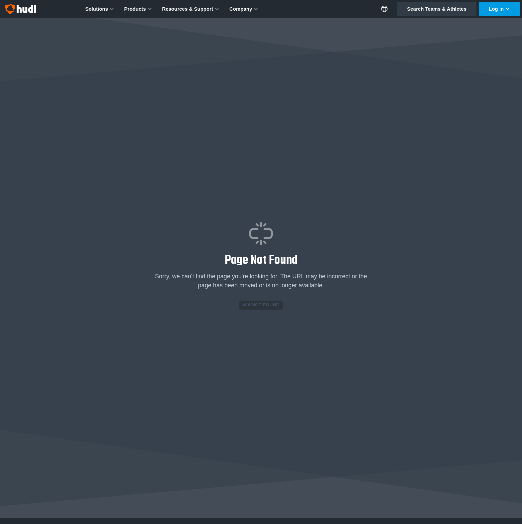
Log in (499, 9)
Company (243, 9)
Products (138, 9)
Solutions (99, 9)
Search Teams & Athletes (436, 9)
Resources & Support (190, 9)
